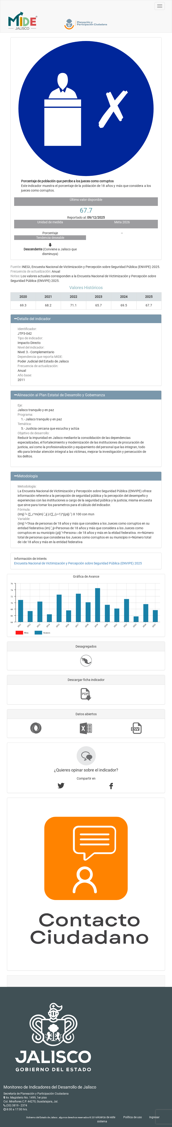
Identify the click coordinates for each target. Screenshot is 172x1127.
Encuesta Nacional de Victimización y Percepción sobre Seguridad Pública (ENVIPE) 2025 (78, 563)
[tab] (86, 319)
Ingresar (154, 1117)
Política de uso (132, 1117)
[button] (86, 319)
